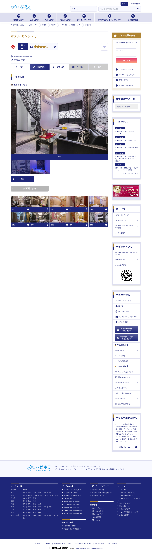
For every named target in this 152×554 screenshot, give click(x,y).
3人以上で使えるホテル (126, 393)
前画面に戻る (24, 188)
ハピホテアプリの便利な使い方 (101, 493)
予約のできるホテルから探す (109, 17)
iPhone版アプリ (126, 259)
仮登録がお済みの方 (126, 85)
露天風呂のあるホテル (126, 377)
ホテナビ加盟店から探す (71, 507)
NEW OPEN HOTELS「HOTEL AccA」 (125, 131)
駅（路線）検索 (122, 311)
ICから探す (49, 17)
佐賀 (29, 515)
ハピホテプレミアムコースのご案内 (126, 227)
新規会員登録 (123, 80)
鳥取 (34, 509)
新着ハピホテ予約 (96, 514)
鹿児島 (56, 515)
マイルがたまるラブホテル (71, 504)
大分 (44, 515)
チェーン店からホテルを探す (72, 513)
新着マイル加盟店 (96, 511)
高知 (39, 512)
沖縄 (24, 518)
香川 (24, 512)
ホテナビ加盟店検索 (126, 361)
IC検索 (119, 306)
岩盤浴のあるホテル (126, 382)
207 (18, 179)
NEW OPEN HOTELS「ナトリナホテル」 (126, 147)
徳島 (29, 512)
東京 (24, 495)
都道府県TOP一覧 (125, 99)
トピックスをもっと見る (129, 173)
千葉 (41, 495)
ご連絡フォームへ (125, 447)
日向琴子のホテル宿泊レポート (73, 529)
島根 (39, 509)
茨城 (51, 495)
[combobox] (116, 9)
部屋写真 (39, 67)
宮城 (44, 492)
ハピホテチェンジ (124, 503)
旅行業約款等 (99, 543)
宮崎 (50, 515)
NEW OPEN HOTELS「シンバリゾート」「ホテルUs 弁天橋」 (126, 167)
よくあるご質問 (126, 233)
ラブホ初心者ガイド (97, 490)
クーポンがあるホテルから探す (73, 510)
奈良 (44, 507)
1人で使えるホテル (126, 388)
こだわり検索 (122, 322)
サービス (120, 209)
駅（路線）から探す (69, 493)
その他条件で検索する (126, 404)
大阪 (24, 507)
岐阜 (29, 504)
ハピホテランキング (126, 215)
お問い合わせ (112, 543)
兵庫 (29, 507)
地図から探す (65, 17)
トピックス (122, 122)
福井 (34, 501)
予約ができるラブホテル (71, 501)
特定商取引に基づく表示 (83, 543)
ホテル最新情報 (96, 517)
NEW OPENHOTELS (69, 526)
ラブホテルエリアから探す (126, 317)
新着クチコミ (95, 520)
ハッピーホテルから (126, 417)
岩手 (39, 492)
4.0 (31, 47)
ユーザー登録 (134, 4)
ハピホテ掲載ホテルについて (127, 512)
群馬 (56, 495)
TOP (19, 67)
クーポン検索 (126, 350)
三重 (39, 504)
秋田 (29, 492)
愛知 (24, 504)
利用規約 (48, 543)
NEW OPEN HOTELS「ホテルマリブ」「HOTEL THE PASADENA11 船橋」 (126, 157)
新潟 (24, 498)
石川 (24, 501)
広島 (29, 509)
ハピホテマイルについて (126, 220)
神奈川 (30, 495)
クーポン (77, 67)
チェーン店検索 (126, 356)
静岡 (34, 504)
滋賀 (39, 507)
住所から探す (18, 17)
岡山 (24, 509)
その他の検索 (133, 17)
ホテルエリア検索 (123, 300)
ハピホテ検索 (123, 295)
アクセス (58, 67)
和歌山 (51, 507)
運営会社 (38, 543)
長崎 (34, 515)
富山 (29, 501)
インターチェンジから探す (71, 490)
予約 (97, 67)
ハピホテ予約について (125, 496)
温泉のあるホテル (126, 398)
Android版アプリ (126, 265)
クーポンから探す (84, 17)
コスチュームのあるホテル (126, 372)
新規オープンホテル (97, 508)
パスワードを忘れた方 (127, 75)
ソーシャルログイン (126, 69)
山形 (34, 492)
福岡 (24, 515)
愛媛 (34, 512)
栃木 (46, 495)
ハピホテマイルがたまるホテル (125, 338)
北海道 (25, 489)
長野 (34, 498)
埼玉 (35, 495)
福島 (50, 492)
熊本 (39, 515)
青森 (24, 492)
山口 (44, 509)
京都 (34, 507)
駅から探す (34, 17)
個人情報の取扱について (62, 543)
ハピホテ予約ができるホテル (124, 330)
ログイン (126, 61)
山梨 (29, 498)
